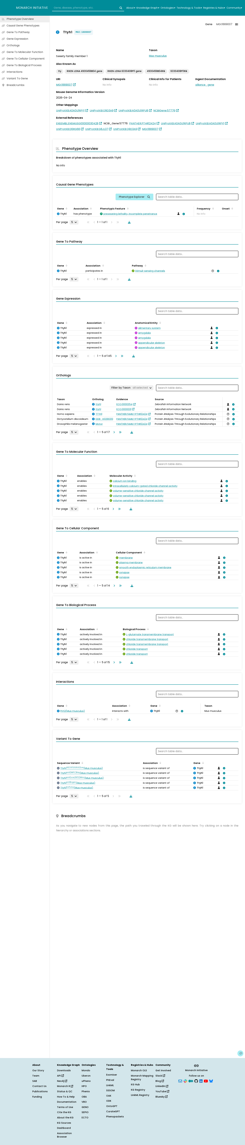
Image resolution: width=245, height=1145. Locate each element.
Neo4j (62, 1081)
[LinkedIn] (201, 1080)
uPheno (86, 1081)
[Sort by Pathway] (145, 265)
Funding (37, 1096)
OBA (84, 1096)
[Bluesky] (211, 1080)
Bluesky (161, 1096)
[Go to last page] (121, 356)
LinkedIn (161, 1086)
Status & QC (64, 1091)
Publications (40, 1091)
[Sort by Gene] (66, 208)
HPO (84, 1086)
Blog (159, 1081)
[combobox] (88, 8)
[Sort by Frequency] (212, 208)
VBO (84, 1101)
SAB (34, 1081)
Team (35, 1075)
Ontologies (168, 7)
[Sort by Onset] (232, 208)
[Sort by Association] (90, 208)
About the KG (65, 1117)
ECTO (85, 1117)
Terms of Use (65, 1107)
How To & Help (66, 1096)
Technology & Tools (189, 7)
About (130, 7)
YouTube (162, 1091)
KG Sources (64, 1122)
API (60, 1075)
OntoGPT (111, 1106)
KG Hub (135, 1084)
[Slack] (185, 1080)
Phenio (86, 1091)
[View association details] (183, 214)
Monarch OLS (139, 1070)
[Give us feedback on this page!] (240, 1053)
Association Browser (64, 1135)
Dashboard (64, 1128)
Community (234, 7)
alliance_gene (204, 85)
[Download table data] (128, 222)
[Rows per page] (74, 222)
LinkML (110, 1085)
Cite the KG (64, 1112)
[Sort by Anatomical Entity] (160, 322)
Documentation (66, 1101)
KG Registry (138, 1089)
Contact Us (39, 1086)
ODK (108, 1101)
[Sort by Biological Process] (147, 629)
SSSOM (110, 1090)
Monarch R (65, 1086)
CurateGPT (113, 1111)
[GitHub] (196, 1080)
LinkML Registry (140, 1095)
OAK (108, 1095)
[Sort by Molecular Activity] (134, 475)
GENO (85, 1107)
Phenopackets (115, 1116)
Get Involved (163, 1070)
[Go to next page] (115, 356)
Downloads (64, 1070)
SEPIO (85, 1112)
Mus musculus (158, 56)
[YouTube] (206, 1080)
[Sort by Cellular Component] (144, 552)
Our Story (38, 1070)
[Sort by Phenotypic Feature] (127, 208)
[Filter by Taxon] (131, 387)
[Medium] (190, 1080)
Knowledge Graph (148, 7)
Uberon (86, 1075)
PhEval (110, 1080)
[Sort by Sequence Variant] (82, 762)
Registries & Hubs (214, 7)
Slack (160, 1075)
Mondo (86, 1070)
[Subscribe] (180, 1080)
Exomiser (111, 1074)
